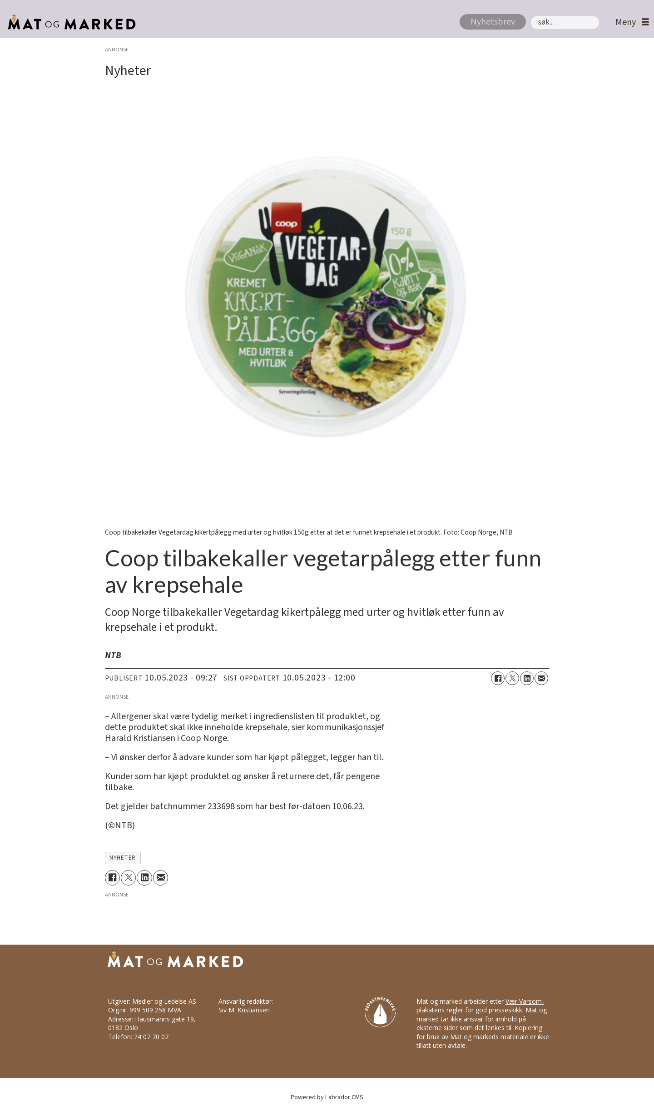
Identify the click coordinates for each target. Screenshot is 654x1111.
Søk (530, 15)
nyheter (122, 857)
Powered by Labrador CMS (327, 1097)
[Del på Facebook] (498, 678)
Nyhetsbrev (493, 21)
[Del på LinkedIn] (527, 678)
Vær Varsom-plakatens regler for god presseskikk (480, 1006)
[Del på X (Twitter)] (512, 678)
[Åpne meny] (630, 22)
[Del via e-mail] (541, 678)
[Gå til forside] (69, 22)
